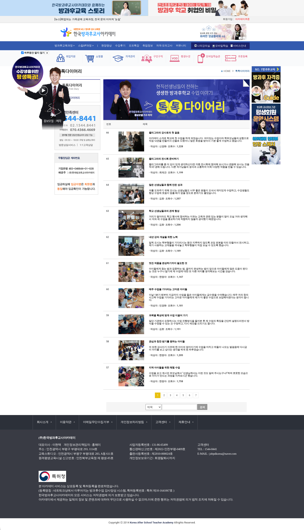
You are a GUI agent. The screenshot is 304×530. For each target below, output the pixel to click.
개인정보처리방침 (134, 422)
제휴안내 (186, 422)
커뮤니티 (181, 45)
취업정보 (148, 45)
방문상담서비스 (67, 145)
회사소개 (44, 422)
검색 (202, 407)
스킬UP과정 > (86, 45)
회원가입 (228, 19)
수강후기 (120, 45)
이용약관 (67, 422)
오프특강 (134, 45)
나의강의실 (202, 45)
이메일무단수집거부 (97, 422)
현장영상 (106, 45)
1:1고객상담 (86, 145)
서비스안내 (238, 45)
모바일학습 (220, 45)
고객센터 (162, 422)
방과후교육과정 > (65, 45)
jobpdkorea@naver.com (223, 453)
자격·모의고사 (164, 45)
